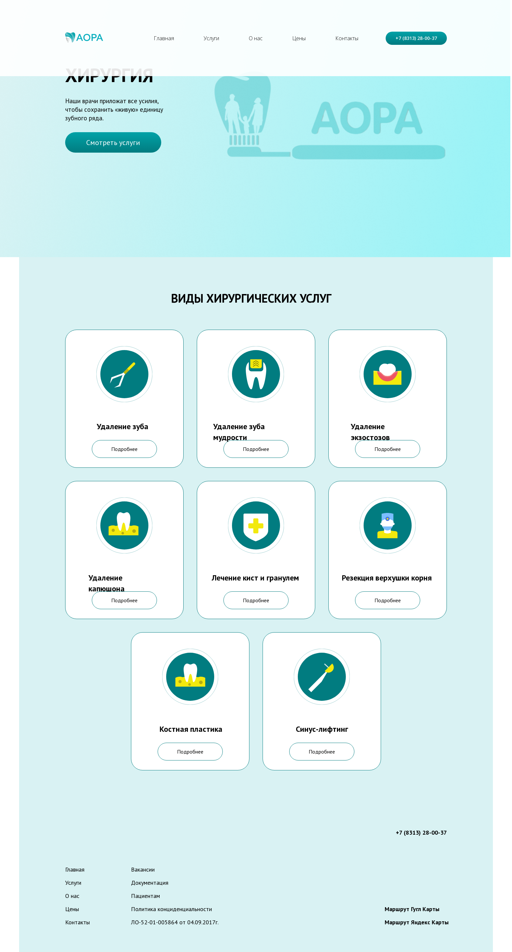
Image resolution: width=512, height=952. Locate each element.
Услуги (211, 38)
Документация (149, 882)
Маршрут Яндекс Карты (416, 922)
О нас (256, 38)
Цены (299, 38)
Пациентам (145, 896)
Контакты (346, 38)
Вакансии (143, 869)
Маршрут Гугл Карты (412, 909)
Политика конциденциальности (171, 909)
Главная (164, 38)
